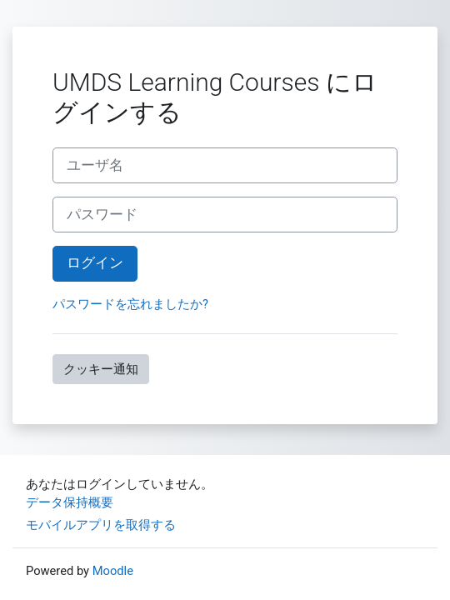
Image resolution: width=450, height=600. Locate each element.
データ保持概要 (69, 502)
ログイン (95, 263)
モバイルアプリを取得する (101, 525)
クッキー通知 (100, 369)
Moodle (112, 570)
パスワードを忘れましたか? (130, 304)
